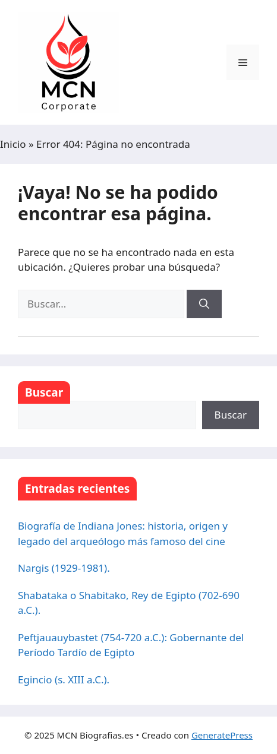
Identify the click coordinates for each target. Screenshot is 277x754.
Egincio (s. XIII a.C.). (63, 679)
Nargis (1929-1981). (64, 568)
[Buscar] (204, 304)
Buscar (44, 392)
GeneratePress (222, 735)
